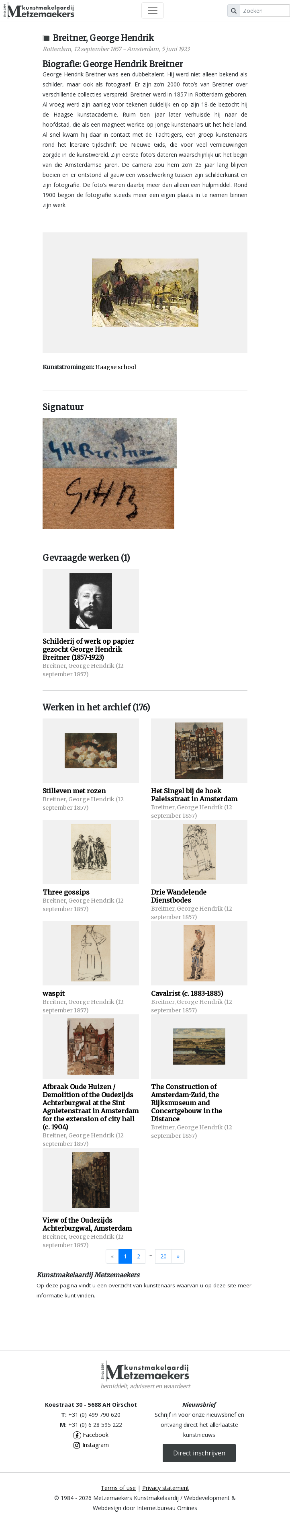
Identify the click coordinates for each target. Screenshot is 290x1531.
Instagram (91, 1445)
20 (163, 1256)
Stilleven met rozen (74, 791)
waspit (54, 993)
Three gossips (66, 892)
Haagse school (115, 367)
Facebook (90, 1435)
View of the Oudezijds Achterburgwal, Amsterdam (87, 1224)
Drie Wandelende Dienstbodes (178, 896)
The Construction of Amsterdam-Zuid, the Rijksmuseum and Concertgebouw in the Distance (186, 1103)
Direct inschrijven (199, 1453)
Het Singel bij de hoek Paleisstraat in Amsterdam (194, 795)
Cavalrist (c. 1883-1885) (187, 993)
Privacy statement (165, 1488)
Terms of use (118, 1488)
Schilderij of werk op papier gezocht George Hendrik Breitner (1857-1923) (88, 649)
